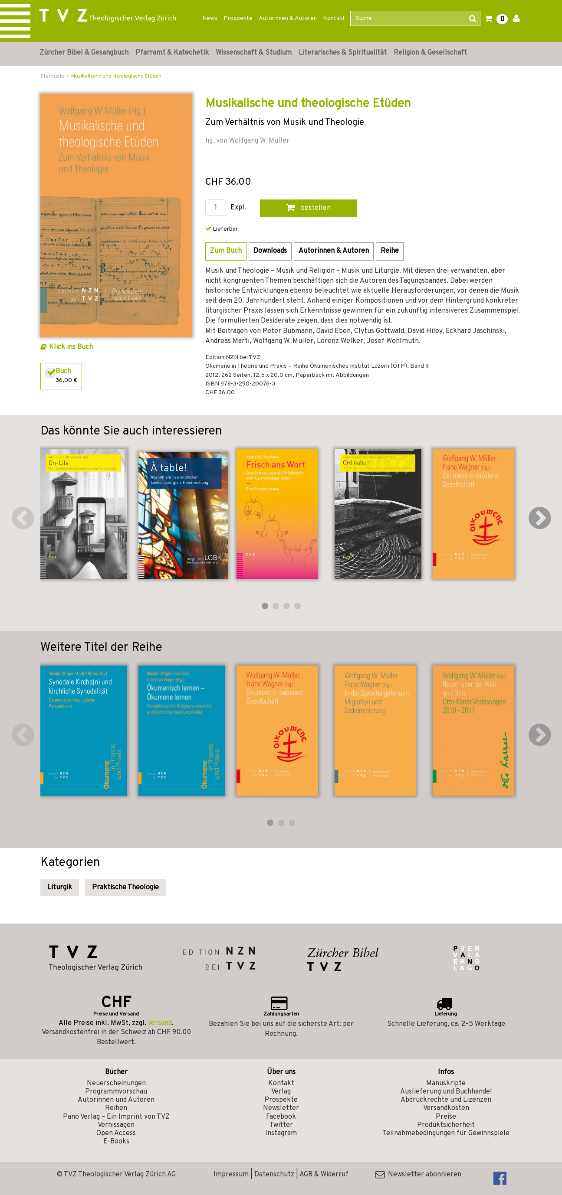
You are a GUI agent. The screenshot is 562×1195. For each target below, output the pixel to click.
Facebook (281, 1117)
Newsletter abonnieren (418, 1174)
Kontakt (334, 18)
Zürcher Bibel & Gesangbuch (83, 53)
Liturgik (59, 887)
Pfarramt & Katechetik (172, 53)
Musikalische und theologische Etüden (116, 76)
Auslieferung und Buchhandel (446, 1091)
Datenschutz (274, 1174)
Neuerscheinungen (116, 1083)
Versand (160, 1023)
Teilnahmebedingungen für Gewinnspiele (445, 1133)
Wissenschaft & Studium (254, 53)
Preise (446, 1117)
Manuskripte (446, 1083)
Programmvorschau (116, 1091)
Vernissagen (116, 1125)
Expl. (238, 208)
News (209, 18)
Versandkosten (446, 1108)
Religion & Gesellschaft (430, 53)
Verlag (281, 1091)
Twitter (281, 1125)
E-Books (116, 1141)
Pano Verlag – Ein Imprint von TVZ (116, 1117)
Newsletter (281, 1108)
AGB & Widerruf (323, 1174)
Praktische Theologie (125, 887)
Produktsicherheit (446, 1125)
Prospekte (238, 18)
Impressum (231, 1174)
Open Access (116, 1133)
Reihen (116, 1108)
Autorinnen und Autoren (116, 1100)
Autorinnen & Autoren (288, 18)
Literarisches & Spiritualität (343, 53)
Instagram (281, 1133)
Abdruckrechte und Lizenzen (446, 1100)
